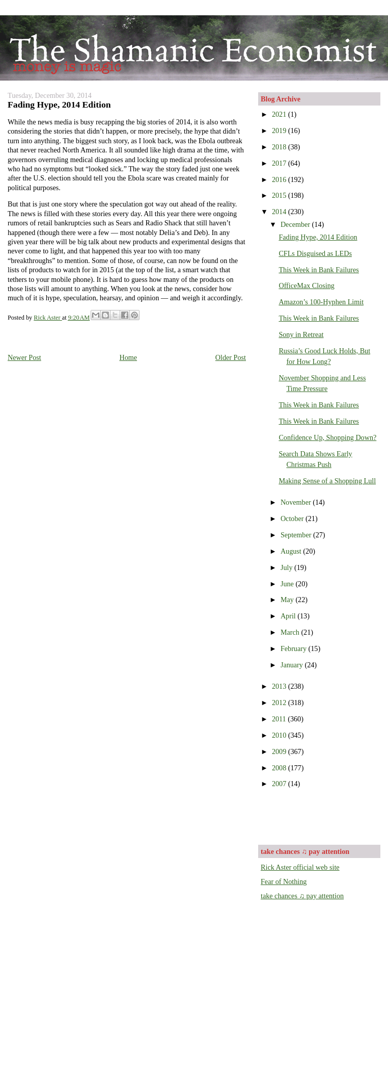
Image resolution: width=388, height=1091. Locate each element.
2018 (280, 147)
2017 (280, 163)
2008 (280, 768)
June (288, 584)
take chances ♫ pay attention (302, 896)
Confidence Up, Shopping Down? (327, 437)
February (295, 648)
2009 (280, 751)
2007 (280, 784)
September (297, 535)
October (293, 518)
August (292, 551)
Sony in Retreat (301, 334)
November (297, 502)
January (293, 665)
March (291, 632)
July (287, 567)
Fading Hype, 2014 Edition (318, 237)
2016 (280, 179)
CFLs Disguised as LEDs (315, 253)
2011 (280, 719)
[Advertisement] (320, 815)
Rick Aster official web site (300, 867)
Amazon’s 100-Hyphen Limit (321, 302)
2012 (280, 702)
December (296, 224)
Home (128, 357)
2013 (280, 686)
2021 (280, 114)
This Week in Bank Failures (318, 270)
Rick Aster (48, 317)
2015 (280, 195)
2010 (280, 735)
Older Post (230, 357)
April (289, 616)
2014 (280, 211)
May (288, 599)
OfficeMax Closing (306, 285)
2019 (280, 130)
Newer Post (24, 357)
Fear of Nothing (284, 881)
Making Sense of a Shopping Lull (327, 481)
